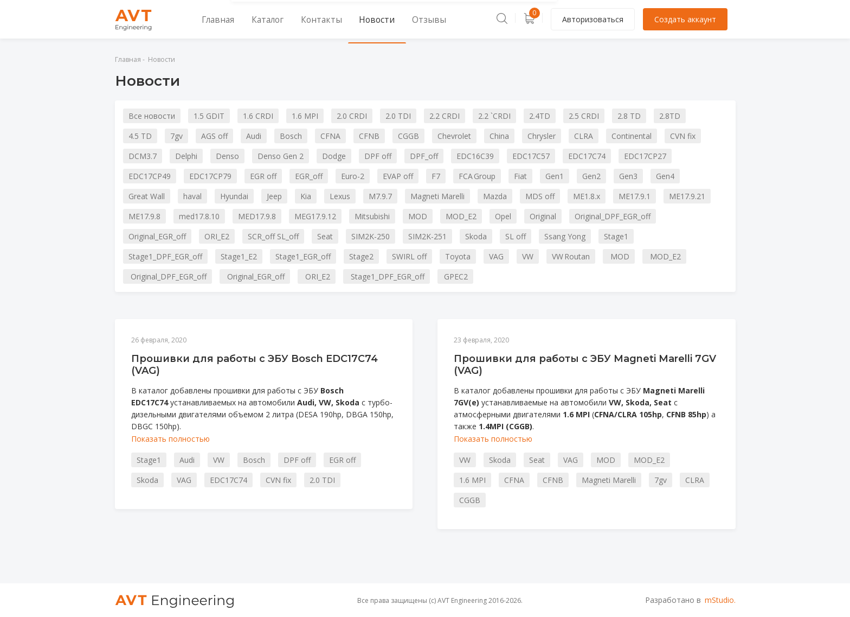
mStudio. (720, 600)
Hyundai (234, 196)
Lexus (340, 196)
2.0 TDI (398, 116)
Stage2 (361, 256)
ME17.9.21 (687, 196)
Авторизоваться (592, 19)
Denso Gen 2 (280, 156)
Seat (325, 236)
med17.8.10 (199, 216)
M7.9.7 (380, 196)
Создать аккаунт (685, 19)
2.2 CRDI (444, 116)
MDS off (540, 196)
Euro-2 (352, 176)
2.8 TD (629, 116)
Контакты (300, 19)
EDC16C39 (475, 156)
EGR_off (309, 176)
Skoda (476, 236)
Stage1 (616, 236)
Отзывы (390, 19)
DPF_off (424, 156)
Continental (631, 136)
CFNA (330, 136)
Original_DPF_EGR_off (613, 216)
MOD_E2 (461, 216)
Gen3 (628, 176)
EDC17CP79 (210, 176)
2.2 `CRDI (494, 116)
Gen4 (665, 176)
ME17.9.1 (635, 196)
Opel (503, 216)
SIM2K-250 (370, 236)
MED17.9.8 (257, 216)
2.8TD (669, 116)
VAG (496, 256)
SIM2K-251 (427, 236)
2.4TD (539, 116)
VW (527, 256)
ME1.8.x (586, 196)
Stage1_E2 (239, 256)
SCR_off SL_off (273, 236)
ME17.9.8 (144, 216)
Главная (210, 19)
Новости (347, 19)
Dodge (334, 156)
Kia (305, 196)
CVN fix (683, 136)
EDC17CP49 (149, 176)
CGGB (408, 136)
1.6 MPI (305, 116)
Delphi (186, 156)
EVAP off (398, 176)
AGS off (214, 136)
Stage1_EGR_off (303, 256)
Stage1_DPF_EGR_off (165, 256)
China (499, 136)
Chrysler (541, 136)
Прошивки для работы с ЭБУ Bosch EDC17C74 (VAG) (254, 365)
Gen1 (554, 176)
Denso (227, 156)
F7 (436, 176)
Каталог (254, 19)
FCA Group (477, 176)
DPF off (377, 156)
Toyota (458, 256)
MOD (417, 216)
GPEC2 (455, 276)
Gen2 (591, 176)
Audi (253, 136)
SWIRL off (409, 256)
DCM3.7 (142, 156)
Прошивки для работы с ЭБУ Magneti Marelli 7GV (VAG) (585, 365)
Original (543, 216)
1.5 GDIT (209, 116)
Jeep (274, 196)
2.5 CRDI (584, 116)
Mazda (495, 196)
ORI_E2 (216, 236)
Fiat (520, 176)
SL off (515, 236)
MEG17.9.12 (315, 216)
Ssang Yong (564, 236)
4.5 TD (140, 136)
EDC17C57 (531, 156)
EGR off (263, 176)
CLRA (583, 136)
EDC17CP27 (645, 156)
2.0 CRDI (352, 116)
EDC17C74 (587, 156)
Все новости (151, 116)
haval (192, 196)
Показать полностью (170, 439)
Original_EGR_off (157, 236)
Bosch (291, 136)
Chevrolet (454, 136)
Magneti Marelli (437, 196)
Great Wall (146, 196)
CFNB (369, 136)
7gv (176, 136)
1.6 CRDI (258, 116)
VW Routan (571, 256)
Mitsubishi (372, 216)
